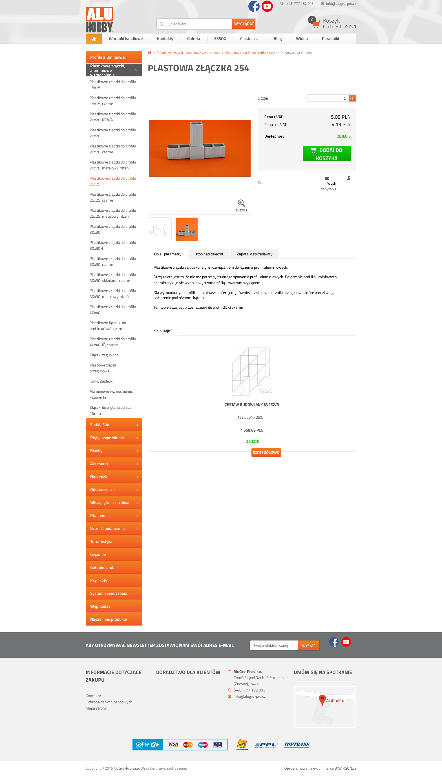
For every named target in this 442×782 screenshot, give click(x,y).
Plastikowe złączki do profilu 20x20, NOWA (113, 117)
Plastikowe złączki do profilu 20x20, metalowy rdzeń (113, 165)
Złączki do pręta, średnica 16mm (110, 410)
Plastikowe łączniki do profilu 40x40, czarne (108, 326)
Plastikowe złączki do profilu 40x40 (113, 309)
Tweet (263, 182)
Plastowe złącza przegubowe (103, 368)
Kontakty (165, 38)
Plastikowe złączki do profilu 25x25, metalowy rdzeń (113, 213)
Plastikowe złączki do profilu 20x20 (113, 133)
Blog (278, 38)
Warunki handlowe (126, 38)
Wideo (302, 38)
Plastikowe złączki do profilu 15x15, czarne (113, 101)
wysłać (308, 645)
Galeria (193, 38)
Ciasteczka (250, 38)
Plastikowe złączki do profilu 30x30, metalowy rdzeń (113, 293)
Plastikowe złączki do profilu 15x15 (113, 84)
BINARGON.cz (345, 768)
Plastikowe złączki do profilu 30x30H (113, 245)
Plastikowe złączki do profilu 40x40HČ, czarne (113, 342)
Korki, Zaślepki (102, 381)
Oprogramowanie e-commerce (309, 768)
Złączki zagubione (104, 355)
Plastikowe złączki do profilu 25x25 (113, 181)
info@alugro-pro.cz (341, 3)
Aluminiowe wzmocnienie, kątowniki (111, 394)
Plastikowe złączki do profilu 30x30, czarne (113, 261)
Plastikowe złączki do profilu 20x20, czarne (113, 149)
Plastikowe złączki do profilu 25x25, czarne (113, 197)
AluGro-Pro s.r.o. (127, 768)
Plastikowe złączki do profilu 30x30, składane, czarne (113, 277)
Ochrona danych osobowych (109, 702)
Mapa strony (96, 708)
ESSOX (220, 38)
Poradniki (330, 38)
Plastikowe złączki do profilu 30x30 (113, 229)
